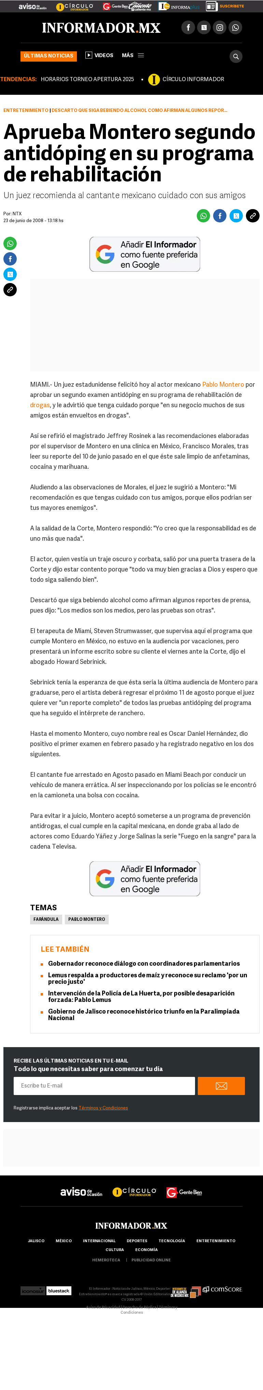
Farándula (46, 920)
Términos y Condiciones (103, 1108)
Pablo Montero (224, 385)
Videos (99, 55)
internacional (99, 1241)
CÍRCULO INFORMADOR (193, 79)
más (133, 56)
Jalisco (36, 1241)
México (64, 1241)
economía (146, 1250)
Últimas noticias (48, 56)
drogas (40, 405)
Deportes (137, 1241)
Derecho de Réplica (139, 1308)
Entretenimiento (26, 110)
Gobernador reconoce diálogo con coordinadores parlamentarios (144, 964)
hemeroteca (106, 1260)
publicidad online (151, 1260)
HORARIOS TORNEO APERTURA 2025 (87, 79)
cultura (115, 1250)
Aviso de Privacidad (103, 1308)
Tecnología (171, 1241)
